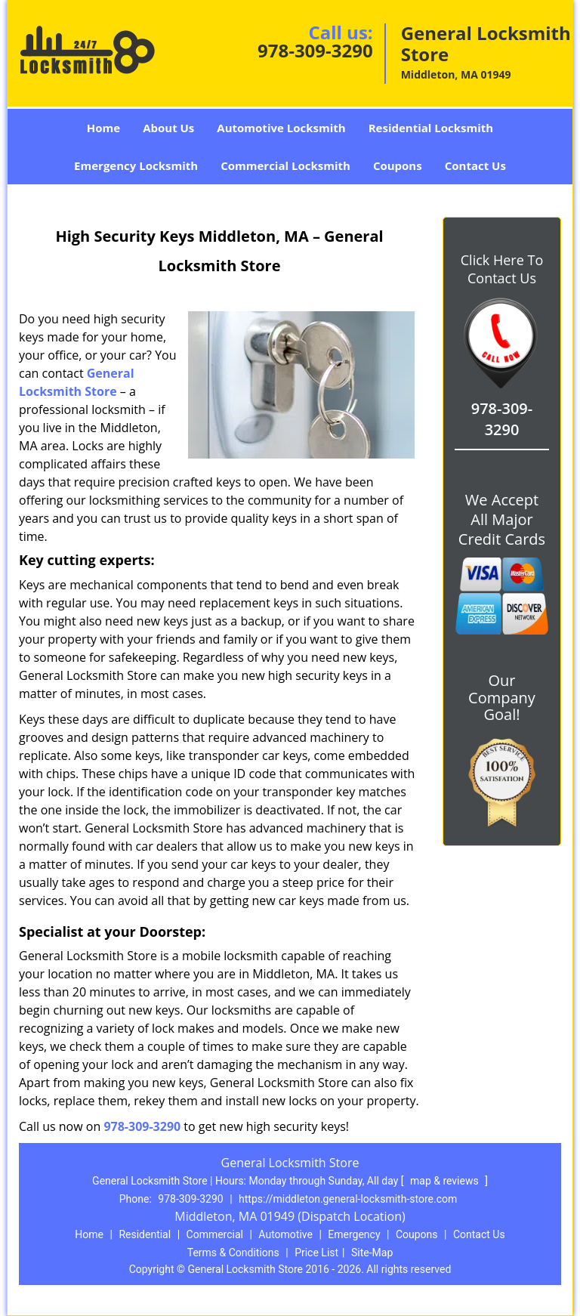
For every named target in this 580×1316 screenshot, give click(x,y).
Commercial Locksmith (285, 165)
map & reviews (445, 1181)
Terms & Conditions (233, 1252)
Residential (145, 1234)
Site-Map (372, 1252)
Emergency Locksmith (136, 165)
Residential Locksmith (431, 127)
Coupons (397, 165)
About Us (168, 127)
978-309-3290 (315, 50)
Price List (316, 1252)
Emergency (354, 1234)
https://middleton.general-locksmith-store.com (348, 1199)
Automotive (285, 1234)
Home (103, 127)
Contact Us (475, 165)
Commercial (215, 1234)
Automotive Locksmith (281, 127)
